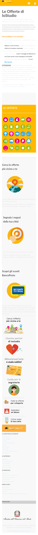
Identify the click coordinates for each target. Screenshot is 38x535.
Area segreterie (5, 453)
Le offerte (4, 441)
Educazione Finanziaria (7, 461)
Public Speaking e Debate (8, 481)
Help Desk (4, 491)
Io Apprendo (5, 459)
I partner (4, 445)
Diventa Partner (5, 447)
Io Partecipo (5, 473)
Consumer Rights (6, 465)
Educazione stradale (6, 467)
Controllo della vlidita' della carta (9, 451)
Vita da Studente (6, 463)
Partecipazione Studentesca (8, 477)
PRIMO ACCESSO (14, 79)
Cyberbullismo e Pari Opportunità (10, 475)
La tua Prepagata (6, 439)
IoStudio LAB (5, 449)
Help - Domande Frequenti (8, 443)
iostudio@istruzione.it (24, 531)
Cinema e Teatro (6, 479)
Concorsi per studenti (7, 489)
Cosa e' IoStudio (6, 436)
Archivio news (5, 487)
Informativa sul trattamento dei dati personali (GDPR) (14, 493)
